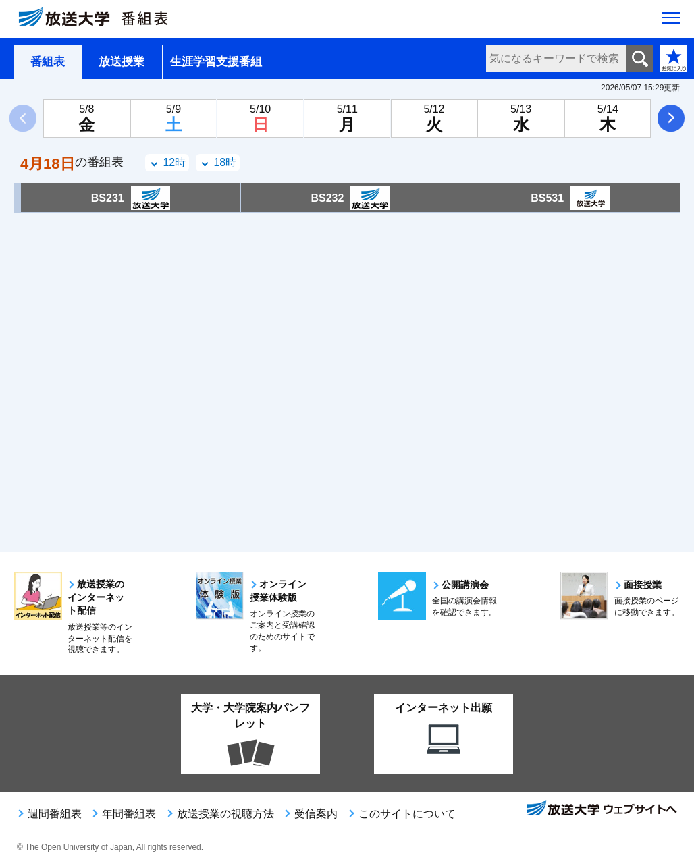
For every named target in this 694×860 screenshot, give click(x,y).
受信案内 (316, 813)
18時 (224, 162)
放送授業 (121, 61)
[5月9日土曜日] (174, 118)
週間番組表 (55, 813)
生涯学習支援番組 (216, 61)
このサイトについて (407, 813)
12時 (174, 162)
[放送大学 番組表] (101, 19)
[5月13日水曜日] (521, 118)
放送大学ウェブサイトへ (601, 809)
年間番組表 (129, 813)
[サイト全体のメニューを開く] (671, 20)
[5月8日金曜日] (87, 118)
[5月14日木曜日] (608, 118)
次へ (671, 118)
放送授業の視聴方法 (225, 813)
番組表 (47, 61)
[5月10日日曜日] (260, 118)
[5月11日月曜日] (347, 118)
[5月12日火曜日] (434, 118)
